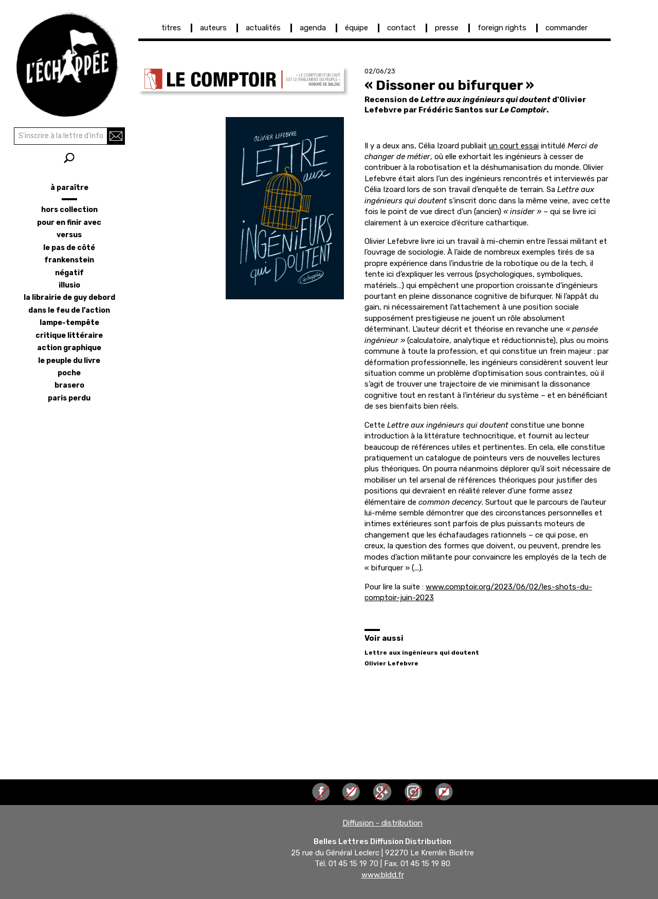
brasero (69, 385)
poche (69, 373)
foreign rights (502, 27)
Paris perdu (69, 398)
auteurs (213, 27)
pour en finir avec (69, 222)
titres (171, 27)
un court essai (514, 145)
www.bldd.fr (382, 874)
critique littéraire (69, 335)
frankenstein (69, 260)
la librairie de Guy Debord (69, 297)
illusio (69, 285)
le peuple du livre (69, 360)
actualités (263, 27)
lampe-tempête (69, 322)
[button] (241, 79)
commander (566, 27)
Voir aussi (384, 638)
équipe (356, 27)
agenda (313, 27)
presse (447, 27)
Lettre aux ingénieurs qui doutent (421, 652)
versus (69, 235)
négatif (69, 273)
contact (401, 27)
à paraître (69, 187)
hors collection (69, 209)
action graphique (69, 347)
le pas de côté (69, 247)
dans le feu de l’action (69, 310)
